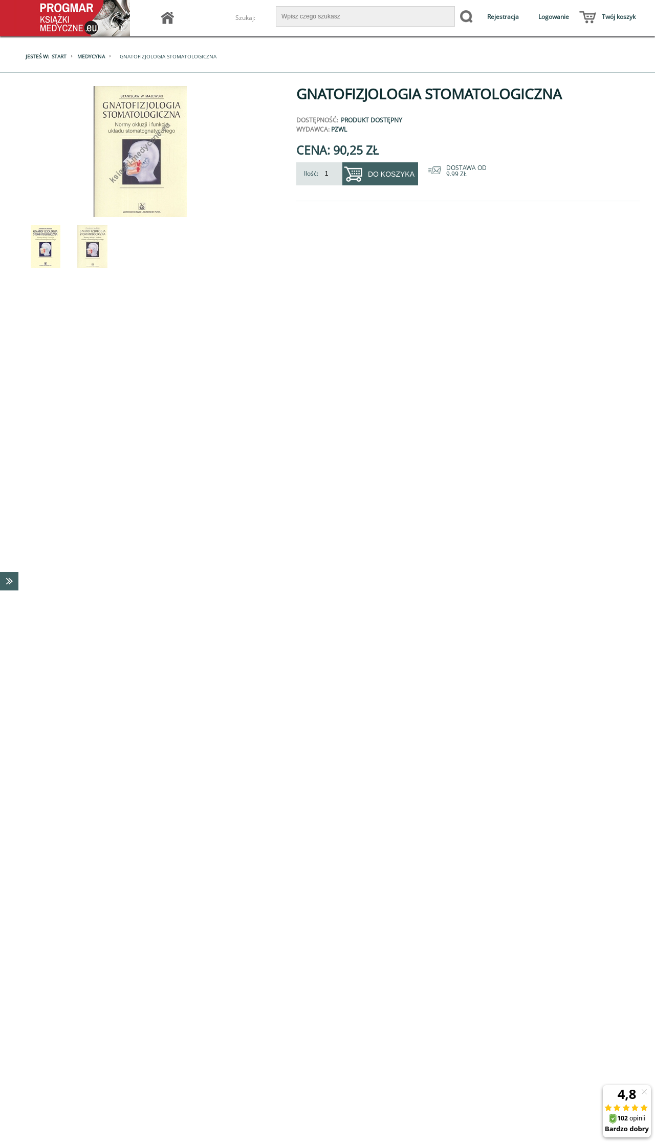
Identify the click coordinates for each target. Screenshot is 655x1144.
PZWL (339, 129)
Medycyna (91, 56)
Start (59, 56)
